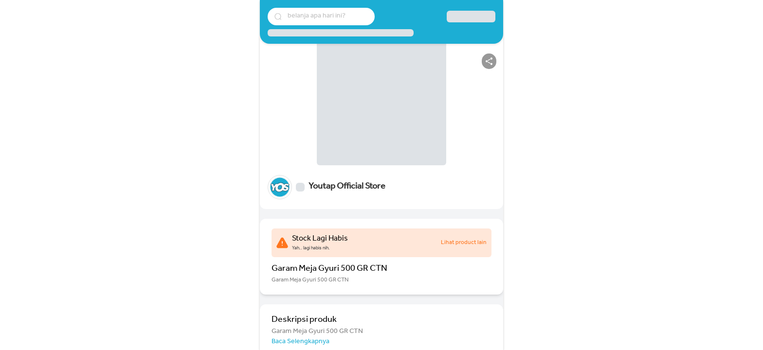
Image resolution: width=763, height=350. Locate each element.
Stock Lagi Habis (320, 239)
